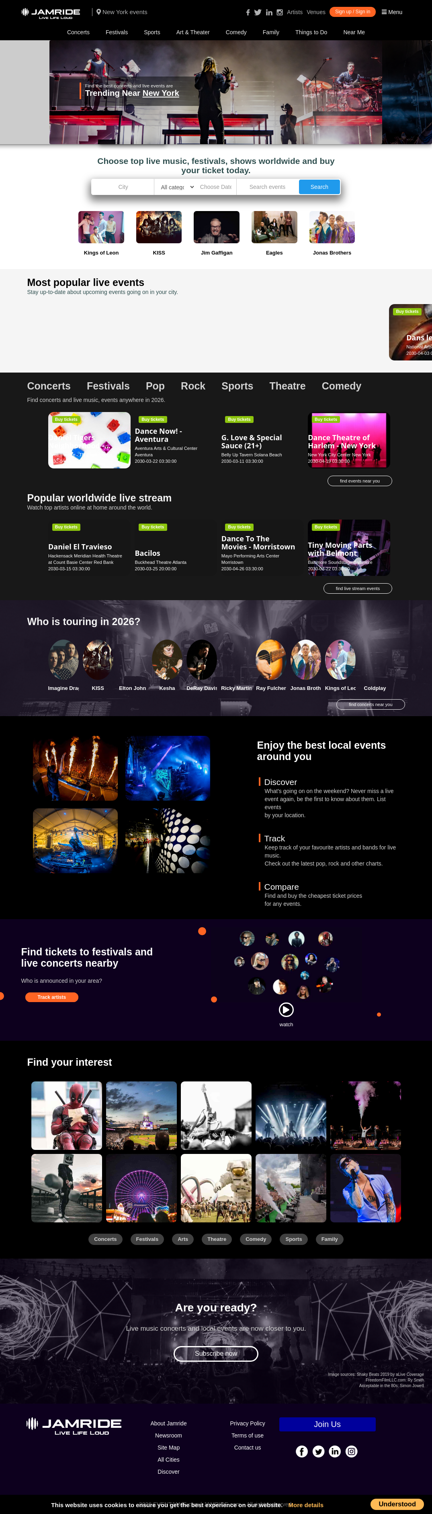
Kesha (167, 688)
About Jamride (168, 1423)
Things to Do (311, 32)
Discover (168, 1471)
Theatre (216, 1239)
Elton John (132, 688)
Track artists (52, 997)
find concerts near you (370, 704)
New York (210, 93)
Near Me (354, 32)
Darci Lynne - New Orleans (340, 327)
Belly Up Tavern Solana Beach (251, 454)
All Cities (168, 1459)
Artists (295, 12)
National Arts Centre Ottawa (76, 346)
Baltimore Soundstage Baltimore (340, 562)
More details (306, 1505)
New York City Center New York (339, 454)
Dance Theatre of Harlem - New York (342, 441)
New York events (121, 11)
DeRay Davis (202, 688)
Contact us (247, 1447)
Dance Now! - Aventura (158, 435)
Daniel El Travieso (80, 546)
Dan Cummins (160, 331)
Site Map (169, 1447)
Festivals (117, 32)
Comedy (236, 32)
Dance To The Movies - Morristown (258, 542)
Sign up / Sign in (352, 11)
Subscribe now (216, 1353)
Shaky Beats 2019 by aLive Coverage (390, 1374)
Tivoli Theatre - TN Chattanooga (80, 454)
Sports (152, 32)
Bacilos (147, 553)
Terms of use (247, 1435)
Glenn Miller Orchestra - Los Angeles (248, 337)
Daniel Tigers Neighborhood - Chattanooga (76, 445)
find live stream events (358, 588)
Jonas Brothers (310, 688)
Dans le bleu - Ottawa (72, 333)
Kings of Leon (342, 688)
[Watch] (286, 1009)
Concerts (78, 32)
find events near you (360, 480)
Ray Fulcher (271, 688)
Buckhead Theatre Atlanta (160, 562)
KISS (98, 688)
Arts (183, 1239)
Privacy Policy (247, 1423)
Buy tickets (66, 311)
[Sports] (141, 1115)
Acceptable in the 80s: (379, 1386)
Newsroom (168, 1435)
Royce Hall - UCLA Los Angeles (253, 346)
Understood (397, 1504)
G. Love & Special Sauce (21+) (251, 441)
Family (271, 32)
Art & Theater (193, 32)
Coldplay (375, 688)
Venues (316, 12)
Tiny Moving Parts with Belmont (340, 549)
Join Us (327, 1424)
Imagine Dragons (69, 688)
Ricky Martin (236, 688)
